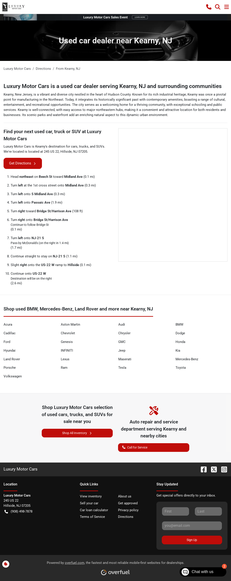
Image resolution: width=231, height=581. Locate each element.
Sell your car (89, 503)
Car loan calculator (94, 510)
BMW (179, 325)
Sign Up (192, 540)
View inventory (91, 496)
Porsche (10, 368)
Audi (121, 325)
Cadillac (10, 333)
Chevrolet (68, 333)
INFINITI (67, 351)
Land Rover (12, 359)
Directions (125, 517)
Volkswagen (13, 376)
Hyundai (10, 351)
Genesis (67, 342)
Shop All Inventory (77, 433)
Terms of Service (92, 517)
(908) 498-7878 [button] (18, 511)
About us (124, 496)
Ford (7, 342)
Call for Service (134, 447)
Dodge (180, 333)
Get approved (128, 503)
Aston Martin (70, 325)
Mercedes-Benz (187, 359)
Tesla (122, 368)
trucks (83, 146)
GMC (122, 342)
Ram (64, 368)
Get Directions (22, 163)
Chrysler (124, 333)
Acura (8, 325)
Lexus (65, 359)
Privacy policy (128, 510)
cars (74, 146)
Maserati (124, 359)
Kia (178, 351)
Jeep (121, 351)
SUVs (100, 146)
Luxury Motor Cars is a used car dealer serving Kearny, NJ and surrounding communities (113, 86)
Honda (180, 342)
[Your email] (192, 525)
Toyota (181, 368)
